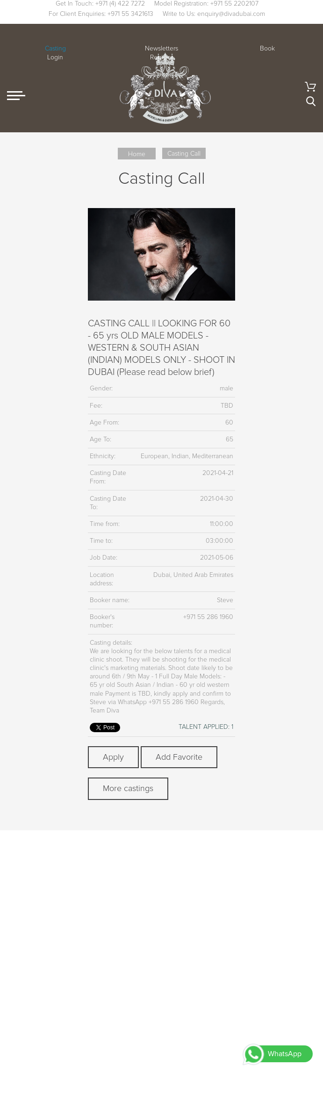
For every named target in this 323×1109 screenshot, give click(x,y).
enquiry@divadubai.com (231, 14)
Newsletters (161, 48)
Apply (113, 757)
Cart (310, 87)
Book (267, 48)
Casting (55, 48)
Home (136, 154)
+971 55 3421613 (130, 14)
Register (161, 57)
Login (55, 57)
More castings (128, 788)
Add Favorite (179, 757)
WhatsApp (284, 1054)
